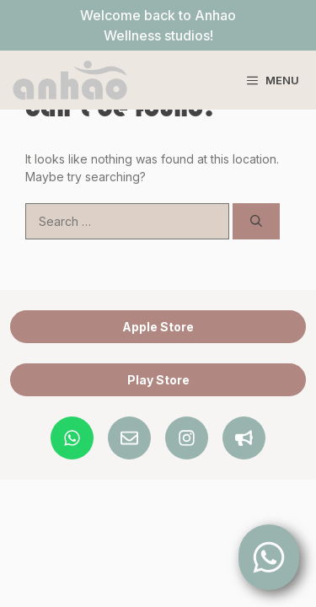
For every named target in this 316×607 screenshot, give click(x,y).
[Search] (256, 221)
